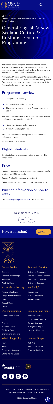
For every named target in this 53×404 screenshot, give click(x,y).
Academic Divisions (38, 267)
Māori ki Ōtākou (8, 326)
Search (20, 389)
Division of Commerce (37, 272)
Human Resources (35, 296)
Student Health (34, 299)
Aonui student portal (10, 316)
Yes (22, 220)
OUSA (4, 307)
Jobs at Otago (7, 303)
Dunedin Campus (35, 323)
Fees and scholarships (11, 276)
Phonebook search (35, 346)
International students (11, 334)
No (31, 220)
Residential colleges (10, 292)
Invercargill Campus (36, 330)
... (7, 16)
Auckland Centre (34, 316)
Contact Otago (36, 338)
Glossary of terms (41, 389)
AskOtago (43, 232)
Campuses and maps (39, 311)
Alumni (4, 323)
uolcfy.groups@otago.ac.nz (20, 199)
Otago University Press (11, 296)
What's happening (12, 338)
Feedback (28, 389)
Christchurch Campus (37, 319)
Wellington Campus (35, 326)
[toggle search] (41, 5)
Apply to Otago (8, 283)
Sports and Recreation (11, 350)
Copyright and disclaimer (17, 392)
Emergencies (33, 292)
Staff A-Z (31, 343)
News (4, 343)
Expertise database (35, 350)
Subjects (5, 272)
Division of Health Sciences (39, 276)
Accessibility (40, 392)
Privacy (31, 392)
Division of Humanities (37, 279)
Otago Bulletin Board (10, 354)
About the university (13, 287)
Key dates (6, 279)
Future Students (11, 267)
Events (4, 346)
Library (5, 299)
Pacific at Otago (8, 330)
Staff (4, 319)
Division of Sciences (36, 283)
